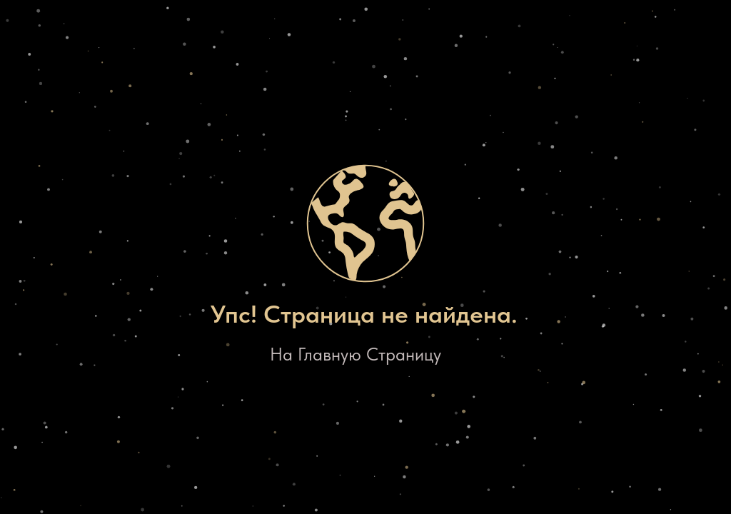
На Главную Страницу (355, 354)
